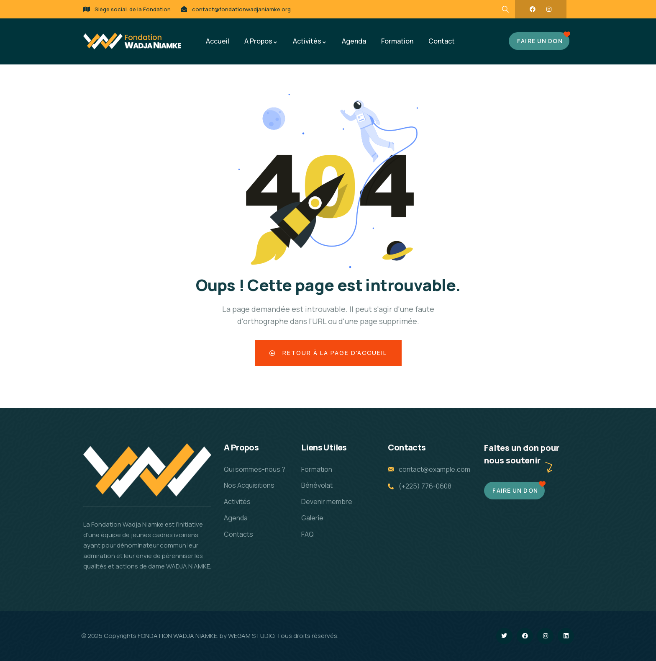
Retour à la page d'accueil (328, 353)
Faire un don (515, 490)
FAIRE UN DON (539, 41)
